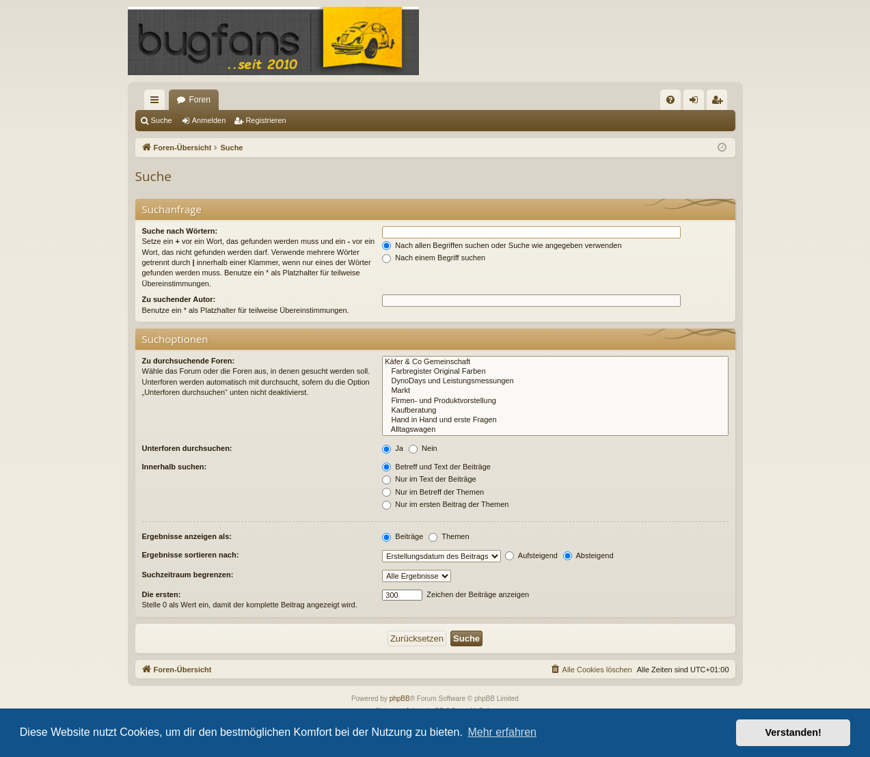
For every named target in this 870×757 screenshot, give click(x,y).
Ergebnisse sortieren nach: (190, 555)
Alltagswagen (554, 430)
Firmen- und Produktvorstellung (554, 401)
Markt (554, 391)
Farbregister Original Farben (554, 371)
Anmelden (209, 120)
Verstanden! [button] (793, 732)
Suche (161, 120)
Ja (392, 448)
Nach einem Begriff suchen (433, 257)
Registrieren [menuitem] (719, 102)
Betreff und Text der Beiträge (436, 467)
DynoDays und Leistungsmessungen (554, 381)
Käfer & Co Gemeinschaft (554, 362)
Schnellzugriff (157, 102)
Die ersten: (161, 594)
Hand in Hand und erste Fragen (554, 420)
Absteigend (588, 555)
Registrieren (265, 120)
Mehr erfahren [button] (501, 732)
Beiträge (402, 536)
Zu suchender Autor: (179, 299)
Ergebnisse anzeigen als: (187, 536)
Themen (449, 536)
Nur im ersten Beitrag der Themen (445, 504)
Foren (199, 100)
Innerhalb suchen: (174, 467)
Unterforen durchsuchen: (187, 448)
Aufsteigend (531, 555)
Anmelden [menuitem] (696, 102)
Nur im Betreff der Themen (433, 492)
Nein (423, 448)
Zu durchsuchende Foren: (188, 361)
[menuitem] (670, 100)
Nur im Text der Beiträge (429, 479)
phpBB (400, 698)
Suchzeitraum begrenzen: (188, 574)
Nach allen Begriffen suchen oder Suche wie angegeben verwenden (501, 245)
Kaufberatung (554, 410)
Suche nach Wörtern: (180, 231)
